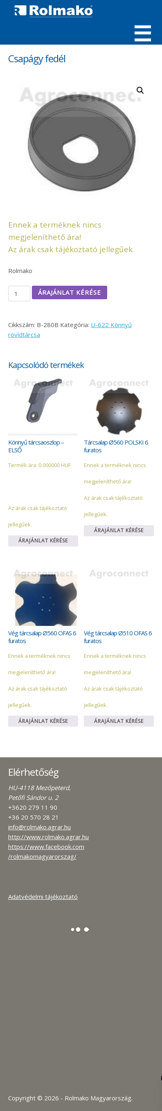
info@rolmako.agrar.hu (39, 827)
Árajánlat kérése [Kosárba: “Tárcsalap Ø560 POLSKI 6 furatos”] (119, 530)
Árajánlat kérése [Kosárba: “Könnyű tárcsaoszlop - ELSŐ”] (43, 540)
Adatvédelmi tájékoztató (43, 896)
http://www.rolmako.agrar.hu (48, 837)
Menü (142, 33)
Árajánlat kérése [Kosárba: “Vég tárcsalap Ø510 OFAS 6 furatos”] (119, 721)
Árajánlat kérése (69, 292)
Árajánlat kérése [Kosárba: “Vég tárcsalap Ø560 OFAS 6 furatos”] (43, 721)
